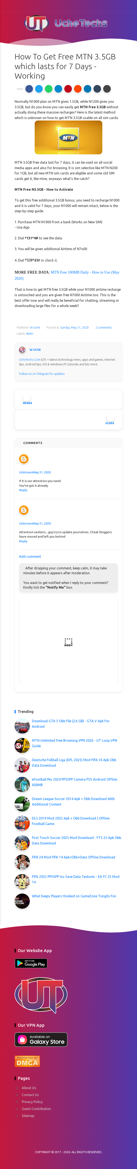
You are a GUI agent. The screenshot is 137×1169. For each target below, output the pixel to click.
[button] (29, 89)
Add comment (30, 556)
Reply (23, 490)
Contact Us (30, 1095)
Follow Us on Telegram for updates (42, 374)
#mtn (29, 333)
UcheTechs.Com (29, 359)
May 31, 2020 (42, 472)
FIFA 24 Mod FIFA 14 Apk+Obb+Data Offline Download (73, 857)
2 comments (103, 327)
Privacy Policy (32, 1102)
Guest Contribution (36, 1109)
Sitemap (28, 1116)
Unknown (26, 472)
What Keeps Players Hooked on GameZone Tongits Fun (74, 896)
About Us (29, 1088)
